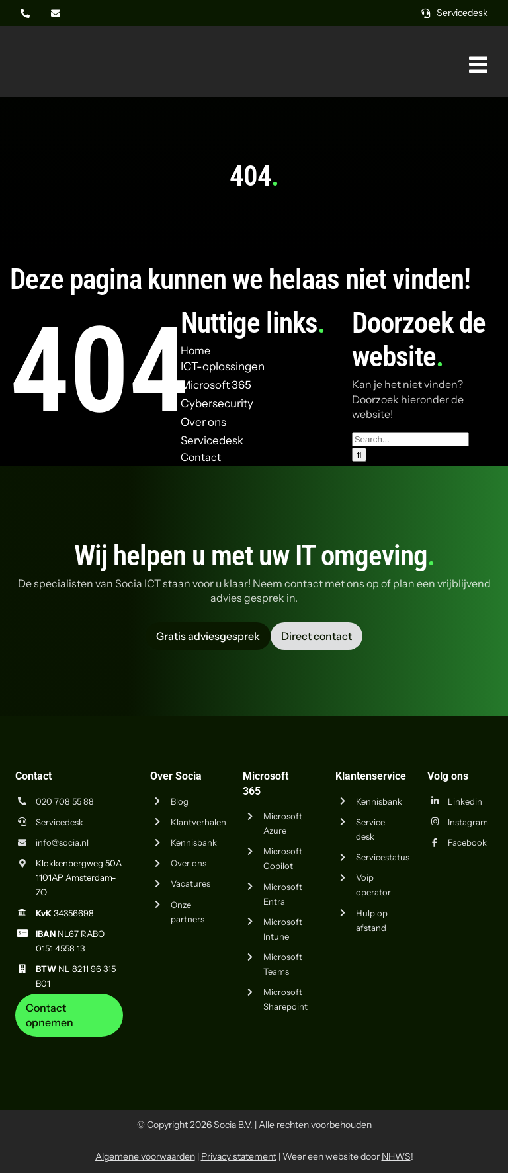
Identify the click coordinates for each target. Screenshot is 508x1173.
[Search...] (410, 439)
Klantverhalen (198, 822)
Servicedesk (59, 822)
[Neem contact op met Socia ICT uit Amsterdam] (69, 1015)
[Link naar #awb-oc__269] (478, 64)
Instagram (468, 822)
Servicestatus (382, 857)
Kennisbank (194, 842)
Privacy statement (238, 1156)
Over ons (188, 863)
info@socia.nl (62, 842)
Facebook (467, 842)
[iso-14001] (465, 1042)
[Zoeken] (359, 455)
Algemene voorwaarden (145, 1156)
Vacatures (190, 883)
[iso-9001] (399, 1042)
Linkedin (465, 801)
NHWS (396, 1156)
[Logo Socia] (59, 45)
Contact (201, 457)
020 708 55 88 (65, 801)
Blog (180, 801)
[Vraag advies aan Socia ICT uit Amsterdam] (208, 636)
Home (195, 350)
